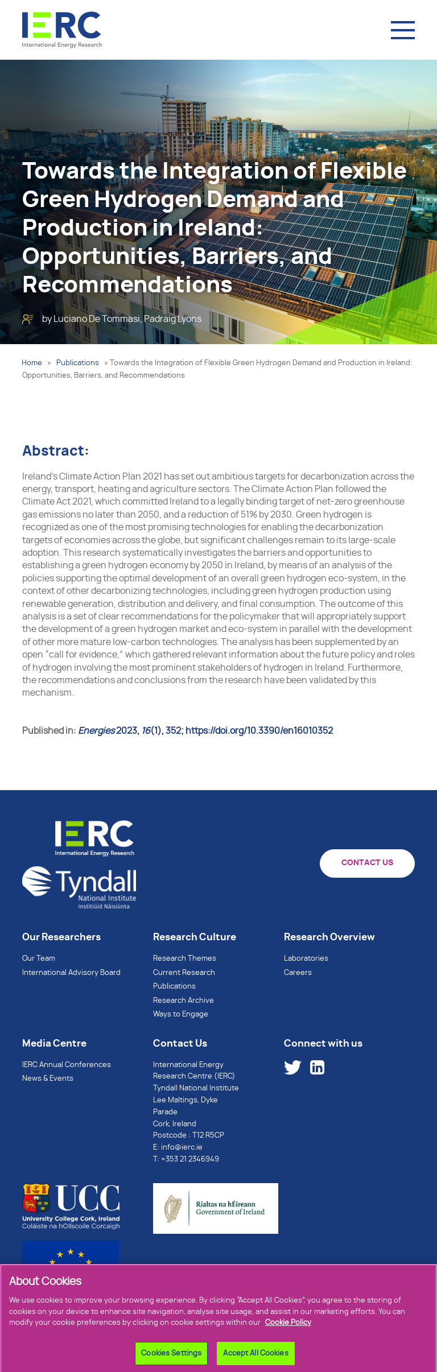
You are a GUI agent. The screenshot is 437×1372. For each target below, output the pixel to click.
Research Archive (183, 1001)
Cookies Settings (171, 1356)
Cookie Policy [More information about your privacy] (288, 1325)
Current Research (184, 973)
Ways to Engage (180, 1014)
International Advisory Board (71, 973)
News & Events (47, 1078)
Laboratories (306, 958)
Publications (77, 363)
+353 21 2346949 (190, 1159)
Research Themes (184, 958)
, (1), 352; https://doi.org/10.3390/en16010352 (205, 730)
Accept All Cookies (255, 1356)
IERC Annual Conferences (66, 1065)
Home (32, 363)
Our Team (38, 958)
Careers (298, 973)
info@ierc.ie (182, 1147)
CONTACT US (367, 863)
